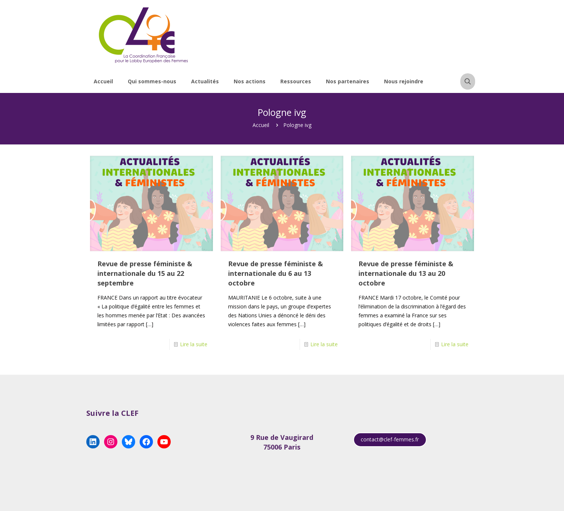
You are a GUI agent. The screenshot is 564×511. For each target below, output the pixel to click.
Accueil (261, 124)
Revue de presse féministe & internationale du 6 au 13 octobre (275, 273)
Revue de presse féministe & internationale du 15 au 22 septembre (144, 273)
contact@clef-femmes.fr (390, 439)
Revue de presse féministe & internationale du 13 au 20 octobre (405, 273)
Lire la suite (193, 344)
